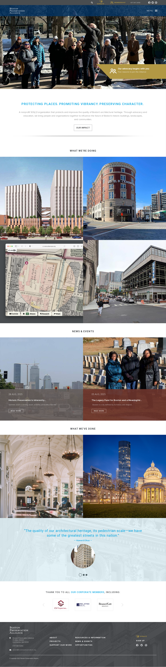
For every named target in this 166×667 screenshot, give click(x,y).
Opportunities (84, 645)
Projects (55, 641)
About (53, 638)
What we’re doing (83, 150)
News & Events (83, 641)
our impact (83, 127)
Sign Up (140, 641)
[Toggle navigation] (156, 11)
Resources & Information (90, 638)
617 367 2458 (135, 3)
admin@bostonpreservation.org (24, 650)
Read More (16, 411)
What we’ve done (83, 428)
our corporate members (87, 592)
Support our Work (61, 645)
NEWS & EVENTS (83, 331)
